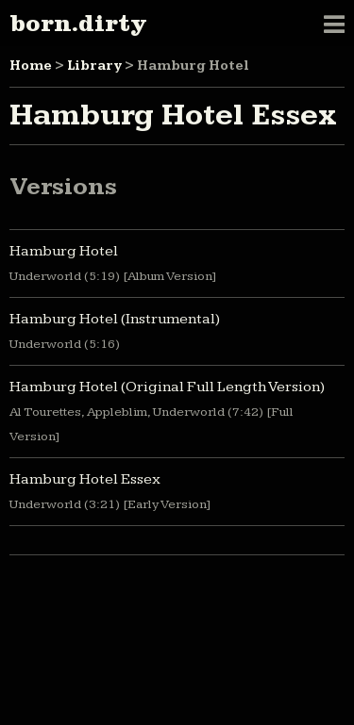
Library (94, 66)
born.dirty (77, 23)
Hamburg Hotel (63, 251)
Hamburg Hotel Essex (84, 479)
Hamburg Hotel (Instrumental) (114, 319)
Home (30, 66)
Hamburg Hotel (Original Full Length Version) (167, 387)
